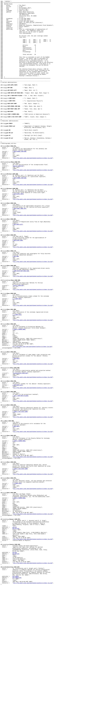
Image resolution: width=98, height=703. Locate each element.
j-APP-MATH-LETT (17, 269)
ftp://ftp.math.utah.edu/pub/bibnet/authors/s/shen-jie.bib (32, 189)
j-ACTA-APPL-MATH (17, 232)
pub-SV (14, 632)
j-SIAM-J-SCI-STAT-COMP (20, 494)
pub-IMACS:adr (16, 693)
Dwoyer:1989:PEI (18, 199)
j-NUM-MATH (15, 430)
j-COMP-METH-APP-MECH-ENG (20, 325)
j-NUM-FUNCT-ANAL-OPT (19, 250)
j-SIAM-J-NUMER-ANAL (19, 395)
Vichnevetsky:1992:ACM (20, 447)
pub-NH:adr (15, 664)
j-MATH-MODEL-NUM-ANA (19, 181)
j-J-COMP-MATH (16, 358)
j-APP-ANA (15, 307)
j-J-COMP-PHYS (16, 377)
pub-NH (14, 663)
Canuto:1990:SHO (18, 342)
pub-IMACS (15, 691)
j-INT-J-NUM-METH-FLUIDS (20, 475)
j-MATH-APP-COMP (17, 288)
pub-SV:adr (15, 634)
